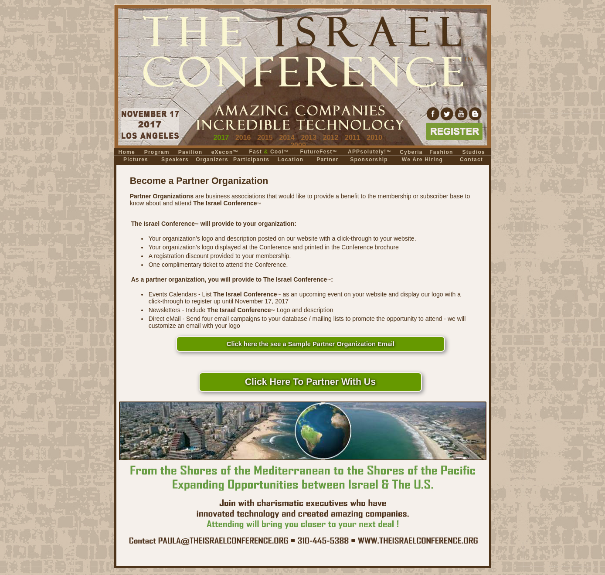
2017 (221, 137)
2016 (243, 137)
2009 (298, 145)
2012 (331, 137)
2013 (309, 137)
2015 (265, 137)
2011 (352, 137)
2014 (287, 137)
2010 (374, 137)
